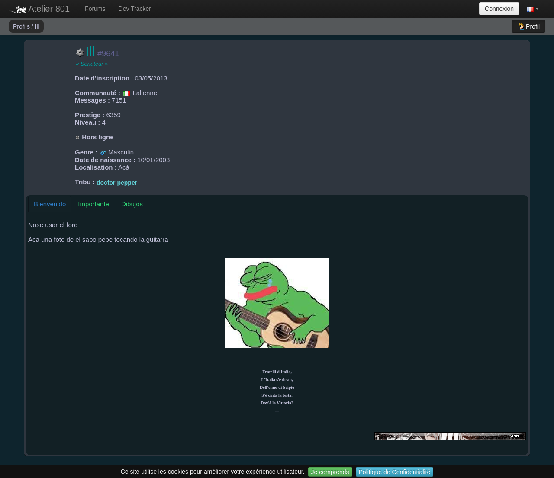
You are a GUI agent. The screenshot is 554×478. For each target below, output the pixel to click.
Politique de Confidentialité (395, 471)
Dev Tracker (135, 8)
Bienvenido (50, 204)
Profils (22, 26)
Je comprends (330, 471)
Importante (93, 204)
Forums (95, 8)
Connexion (499, 8)
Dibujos (132, 204)
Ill (37, 26)
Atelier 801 (39, 8)
